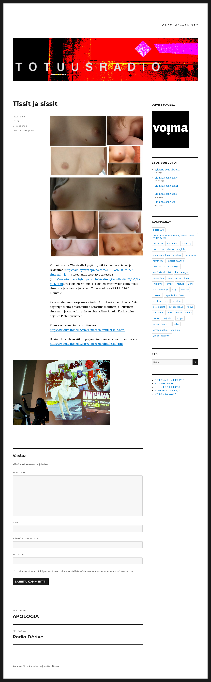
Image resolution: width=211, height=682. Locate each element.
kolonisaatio (174, 278)
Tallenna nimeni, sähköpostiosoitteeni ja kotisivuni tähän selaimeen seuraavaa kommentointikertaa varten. (76, 571)
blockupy (186, 243)
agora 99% (158, 229)
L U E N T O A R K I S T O (167, 387)
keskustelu (159, 278)
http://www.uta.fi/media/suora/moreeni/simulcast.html (86, 343)
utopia (180, 318)
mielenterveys (160, 289)
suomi (169, 312)
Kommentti (20, 472)
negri (174, 289)
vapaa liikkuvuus (161, 324)
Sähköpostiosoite (25, 538)
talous (188, 312)
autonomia (172, 243)
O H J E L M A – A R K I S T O (180, 25)
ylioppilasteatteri (162, 335)
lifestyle (180, 283)
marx (190, 283)
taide (179, 312)
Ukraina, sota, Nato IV (166, 177)
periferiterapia (160, 301)
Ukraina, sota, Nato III (166, 185)
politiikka (17, 130)
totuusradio (19, 116)
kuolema (158, 283)
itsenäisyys (174, 266)
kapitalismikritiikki (162, 272)
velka (176, 324)
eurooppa (190, 255)
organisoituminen (174, 295)
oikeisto (157, 295)
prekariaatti (159, 307)
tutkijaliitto (167, 318)
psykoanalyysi (176, 307)
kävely (169, 283)
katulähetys (181, 272)
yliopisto (175, 330)
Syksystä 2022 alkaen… (167, 169)
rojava (190, 307)
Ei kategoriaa (20, 126)
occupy (185, 289)
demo (170, 249)
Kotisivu (18, 554)
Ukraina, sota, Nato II (166, 194)
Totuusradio (19, 666)
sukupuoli (28, 130)
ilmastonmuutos (175, 260)
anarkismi (158, 243)
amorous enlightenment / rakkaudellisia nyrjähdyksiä (174, 236)
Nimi (15, 522)
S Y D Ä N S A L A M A (165, 394)
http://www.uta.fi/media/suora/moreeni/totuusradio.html (87, 330)
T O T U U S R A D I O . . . (167, 383)
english (181, 249)
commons (158, 249)
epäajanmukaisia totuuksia (167, 255)
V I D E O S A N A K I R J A (167, 390)
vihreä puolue (160, 330)
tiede (156, 318)
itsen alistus (159, 266)
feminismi (158, 260)
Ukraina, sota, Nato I (165, 202)
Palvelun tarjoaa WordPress (44, 666)
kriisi (186, 278)
